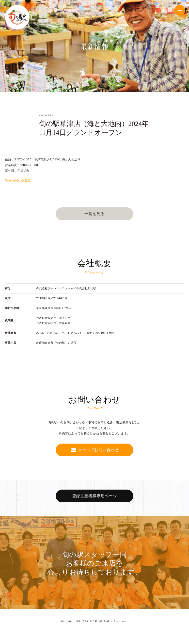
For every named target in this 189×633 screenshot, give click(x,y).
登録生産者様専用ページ (94, 496)
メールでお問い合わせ (98, 450)
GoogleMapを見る (18, 180)
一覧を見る (94, 214)
